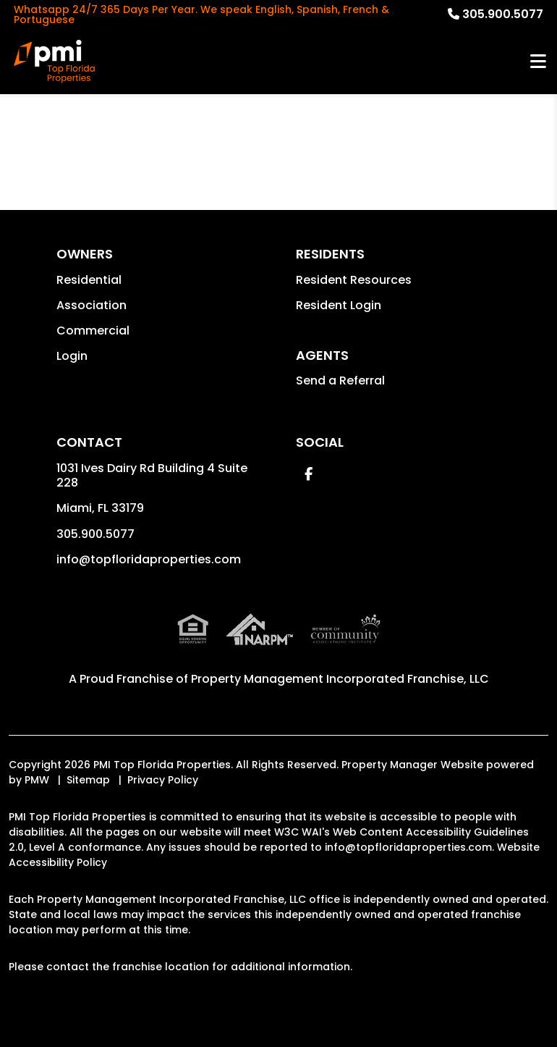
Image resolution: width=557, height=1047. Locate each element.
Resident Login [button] (338, 305)
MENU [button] (538, 62)
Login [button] (72, 356)
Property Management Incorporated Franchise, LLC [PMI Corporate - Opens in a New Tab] (340, 678)
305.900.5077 (502, 14)
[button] (308, 474)
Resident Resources (354, 280)
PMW (37, 780)
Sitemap (88, 780)
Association (91, 305)
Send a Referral (340, 380)
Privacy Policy (162, 780)
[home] (54, 61)
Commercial (92, 330)
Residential (89, 280)
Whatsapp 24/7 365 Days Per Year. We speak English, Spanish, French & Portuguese (201, 14)
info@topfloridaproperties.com (148, 559)
